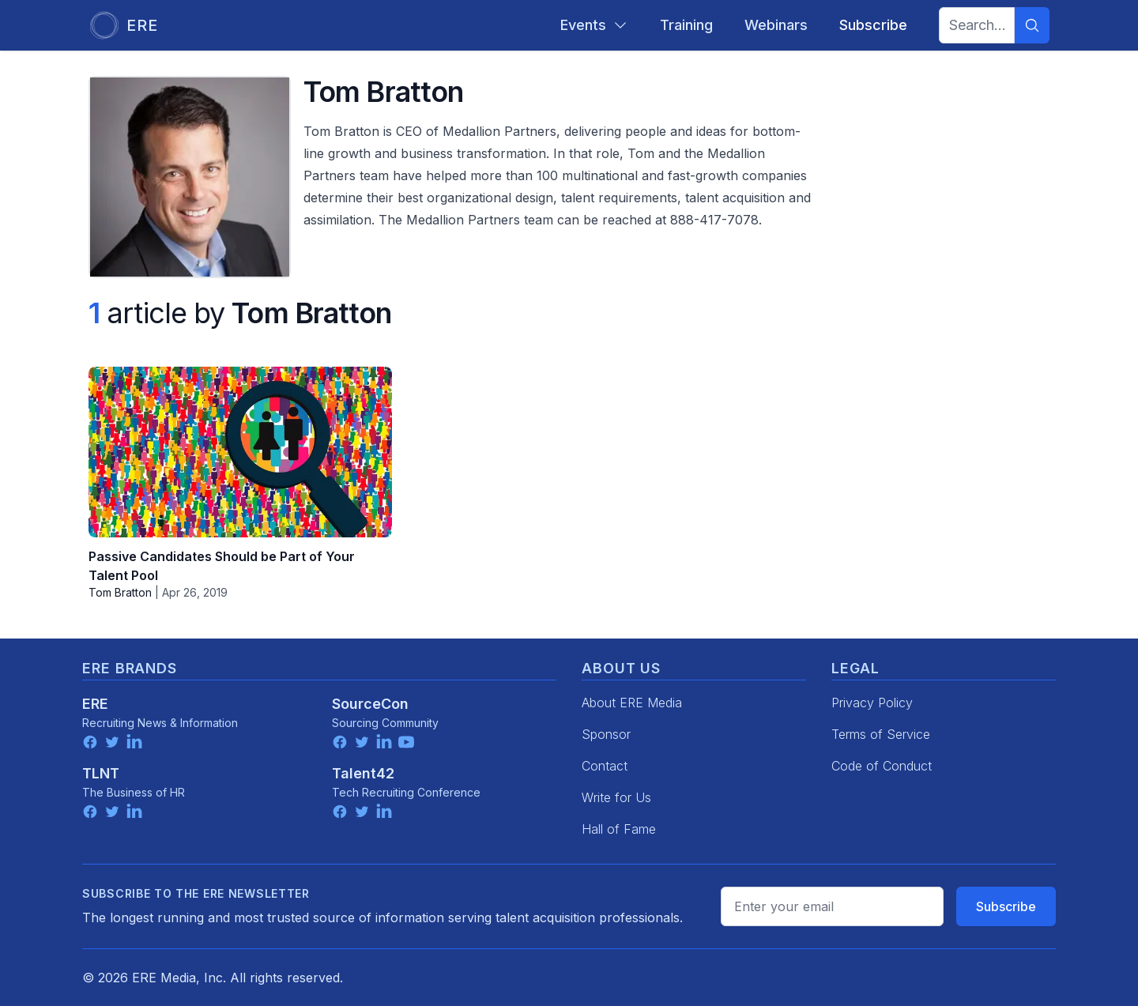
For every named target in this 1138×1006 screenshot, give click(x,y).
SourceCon (370, 703)
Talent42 (363, 773)
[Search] (1032, 25)
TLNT (100, 773)
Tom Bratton (120, 592)
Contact (604, 766)
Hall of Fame (619, 829)
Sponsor (606, 734)
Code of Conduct (881, 766)
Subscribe (1006, 906)
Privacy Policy (872, 702)
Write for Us (616, 797)
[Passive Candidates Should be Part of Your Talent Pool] (240, 452)
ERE (95, 703)
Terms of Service (880, 734)
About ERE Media (632, 702)
